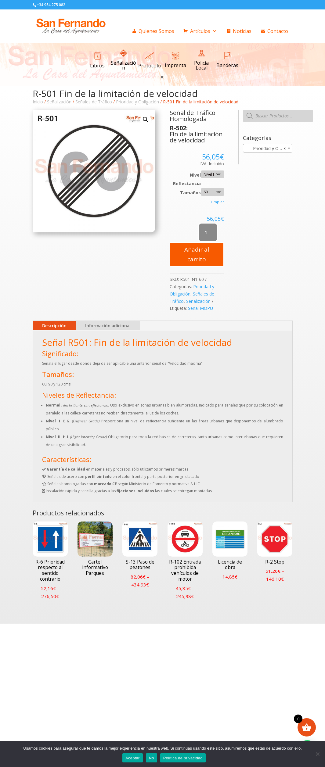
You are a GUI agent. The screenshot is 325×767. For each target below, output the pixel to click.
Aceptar (132, 758)
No (151, 758)
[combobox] (268, 148)
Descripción (54, 325)
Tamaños (190, 192)
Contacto (277, 31)
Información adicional (108, 325)
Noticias (242, 31)
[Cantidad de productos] (208, 232)
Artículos (203, 31)
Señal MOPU (200, 308)
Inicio (38, 102)
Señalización (59, 102)
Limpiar (217, 201)
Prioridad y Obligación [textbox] (269, 148)
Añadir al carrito (196, 254)
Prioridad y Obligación (137, 102)
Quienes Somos (156, 31)
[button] (162, 77)
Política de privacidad (183, 758)
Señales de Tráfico (93, 102)
